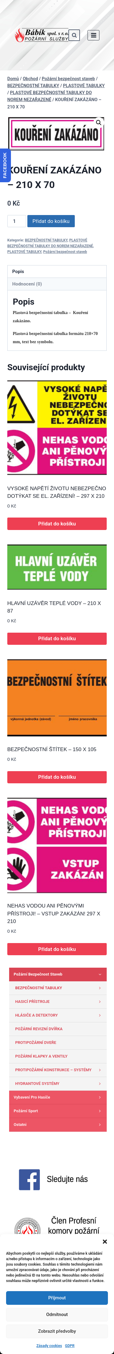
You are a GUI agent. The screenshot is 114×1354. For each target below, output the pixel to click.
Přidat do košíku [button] (57, 524)
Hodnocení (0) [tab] (27, 284)
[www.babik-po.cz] (41, 35)
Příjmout (57, 1298)
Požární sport (59, 1111)
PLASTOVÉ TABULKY (24, 252)
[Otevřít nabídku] (93, 35)
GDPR (69, 1346)
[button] (105, 1242)
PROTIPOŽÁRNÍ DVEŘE (35, 1042)
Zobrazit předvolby (57, 1331)
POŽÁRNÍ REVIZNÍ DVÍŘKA (39, 1029)
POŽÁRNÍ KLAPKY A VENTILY (41, 1056)
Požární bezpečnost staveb (65, 252)
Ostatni (59, 1124)
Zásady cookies (49, 1346)
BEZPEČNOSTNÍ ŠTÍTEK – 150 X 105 (51, 749)
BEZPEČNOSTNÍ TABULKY (46, 240)
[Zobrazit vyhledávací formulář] (74, 35)
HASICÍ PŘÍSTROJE (59, 1001)
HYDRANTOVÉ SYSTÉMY (59, 1083)
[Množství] (16, 221)
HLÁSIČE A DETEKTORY (59, 1015)
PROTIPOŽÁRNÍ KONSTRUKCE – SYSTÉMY (59, 1070)
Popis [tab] (18, 271)
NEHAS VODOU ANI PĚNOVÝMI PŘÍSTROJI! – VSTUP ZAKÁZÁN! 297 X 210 (53, 913)
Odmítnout (57, 1314)
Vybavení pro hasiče (59, 1097)
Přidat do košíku (51, 221)
